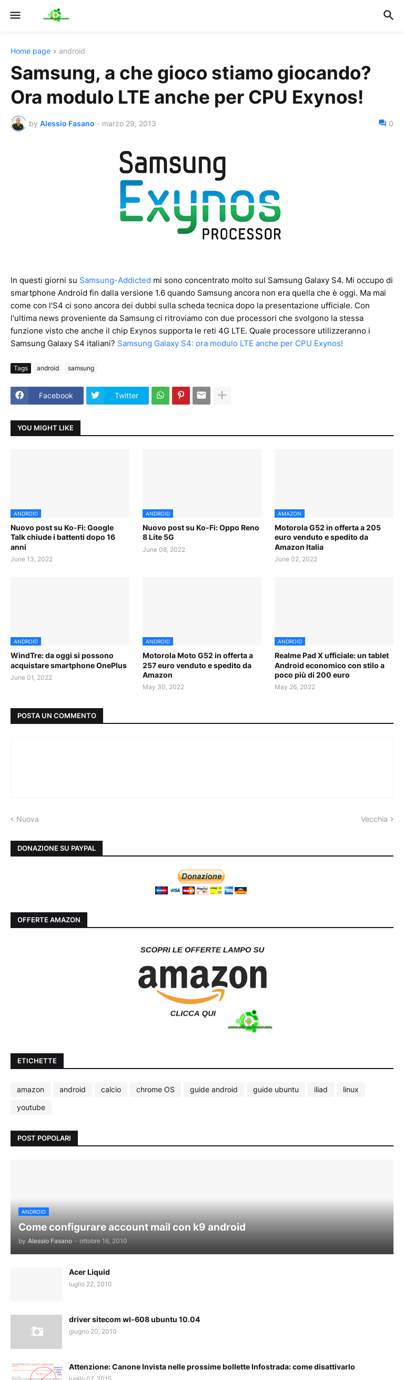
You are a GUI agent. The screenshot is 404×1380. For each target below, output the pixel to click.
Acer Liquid (89, 1271)
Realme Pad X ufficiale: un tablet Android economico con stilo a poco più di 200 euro (332, 665)
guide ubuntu (276, 1089)
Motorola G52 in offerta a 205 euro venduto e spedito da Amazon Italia (328, 537)
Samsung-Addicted (115, 280)
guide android (214, 1089)
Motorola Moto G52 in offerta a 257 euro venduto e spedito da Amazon (198, 665)
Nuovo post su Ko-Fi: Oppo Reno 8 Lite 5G (201, 532)
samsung (81, 368)
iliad (321, 1089)
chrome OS (155, 1089)
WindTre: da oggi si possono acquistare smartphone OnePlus (69, 660)
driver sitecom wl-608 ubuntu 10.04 (134, 1319)
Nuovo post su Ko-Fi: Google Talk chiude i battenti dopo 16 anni (63, 537)
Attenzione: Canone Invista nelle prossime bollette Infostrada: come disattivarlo (212, 1366)
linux (351, 1089)
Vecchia (374, 818)
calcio (111, 1089)
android (72, 51)
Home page (30, 51)
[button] (14, 16)
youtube (31, 1107)
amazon (30, 1089)
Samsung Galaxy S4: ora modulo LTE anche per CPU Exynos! (230, 343)
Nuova (27, 818)
